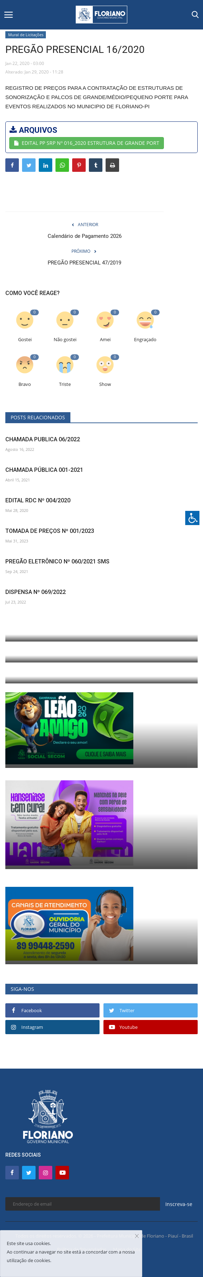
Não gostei (65, 340)
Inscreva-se (178, 1204)
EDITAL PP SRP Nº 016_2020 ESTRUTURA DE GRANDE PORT (86, 143)
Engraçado (145, 340)
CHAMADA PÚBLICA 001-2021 (44, 469)
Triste (65, 384)
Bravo (24, 384)
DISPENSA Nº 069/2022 (35, 592)
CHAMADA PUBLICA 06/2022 (42, 439)
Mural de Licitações (25, 34)
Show (105, 384)
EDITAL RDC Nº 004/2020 (37, 500)
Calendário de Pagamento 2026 (85, 236)
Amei (105, 340)
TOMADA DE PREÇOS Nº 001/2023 (49, 531)
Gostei (25, 340)
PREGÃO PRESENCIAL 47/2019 (84, 263)
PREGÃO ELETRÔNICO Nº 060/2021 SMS (57, 561)
